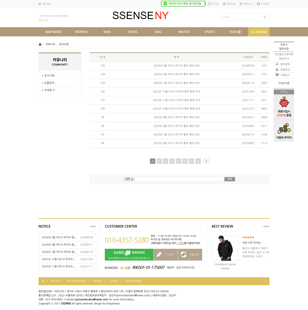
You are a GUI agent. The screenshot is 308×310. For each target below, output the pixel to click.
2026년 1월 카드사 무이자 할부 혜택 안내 (176, 83)
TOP (282, 92)
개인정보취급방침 (76, 281)
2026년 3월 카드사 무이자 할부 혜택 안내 (176, 74)
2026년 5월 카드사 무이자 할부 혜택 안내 (176, 65)
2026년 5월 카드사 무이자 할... (59, 237)
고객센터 (265, 4)
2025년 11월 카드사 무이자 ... (59, 266)
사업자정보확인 (132, 281)
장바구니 (248, 4)
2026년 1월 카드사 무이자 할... (59, 252)
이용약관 (97, 281)
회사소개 (55, 281)
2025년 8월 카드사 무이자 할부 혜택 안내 (176, 126)
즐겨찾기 (47, 4)
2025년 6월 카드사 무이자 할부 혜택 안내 (176, 143)
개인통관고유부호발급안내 (283, 56)
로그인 (215, 4)
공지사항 (49, 75)
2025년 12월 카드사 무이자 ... (59, 259)
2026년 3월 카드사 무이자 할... (59, 244)
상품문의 (49, 83)
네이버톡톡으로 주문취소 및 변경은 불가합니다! (129, 254)
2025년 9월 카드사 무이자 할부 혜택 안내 (176, 117)
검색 (230, 179)
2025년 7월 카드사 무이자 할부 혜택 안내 (176, 134)
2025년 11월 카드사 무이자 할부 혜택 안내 (176, 100)
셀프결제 (285, 64)
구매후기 (49, 90)
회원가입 (231, 4)
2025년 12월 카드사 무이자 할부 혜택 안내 (176, 91)
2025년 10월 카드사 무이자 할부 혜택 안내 (176, 108)
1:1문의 (180, 243)
